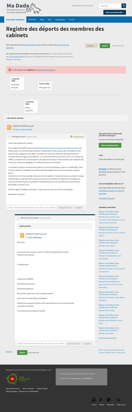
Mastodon (110, 402)
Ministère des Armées (107, 310)
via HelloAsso (88, 378)
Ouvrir (17, 129)
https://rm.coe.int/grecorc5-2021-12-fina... (60, 148)
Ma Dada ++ (104, 169)
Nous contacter (28, 388)
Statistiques (60, 19)
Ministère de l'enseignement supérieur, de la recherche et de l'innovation (110, 284)
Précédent (103, 198)
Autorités (32, 19)
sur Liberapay (76, 378)
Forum (72, 19)
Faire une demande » (115, 12)
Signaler (79, 208)
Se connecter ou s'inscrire (82, 5)
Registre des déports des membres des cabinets (109, 212)
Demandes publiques (15, 19)
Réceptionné (78, 136)
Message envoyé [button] (18, 136)
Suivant (112, 198)
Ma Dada (24, 8)
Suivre (105, 46)
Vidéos (101, 402)
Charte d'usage (42, 388)
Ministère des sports (106, 333)
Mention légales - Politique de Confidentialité (22, 391)
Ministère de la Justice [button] (30, 218)
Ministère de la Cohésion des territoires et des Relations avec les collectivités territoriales (112, 220)
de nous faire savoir (16, 57)
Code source (121, 402)
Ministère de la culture (107, 246)
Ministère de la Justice (32, 45)
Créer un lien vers (65, 208)
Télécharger (37, 237)
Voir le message (26, 129)
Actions (90, 46)
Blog (42, 19)
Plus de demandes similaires (107, 338)
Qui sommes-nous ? (13, 388)
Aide (49, 19)
